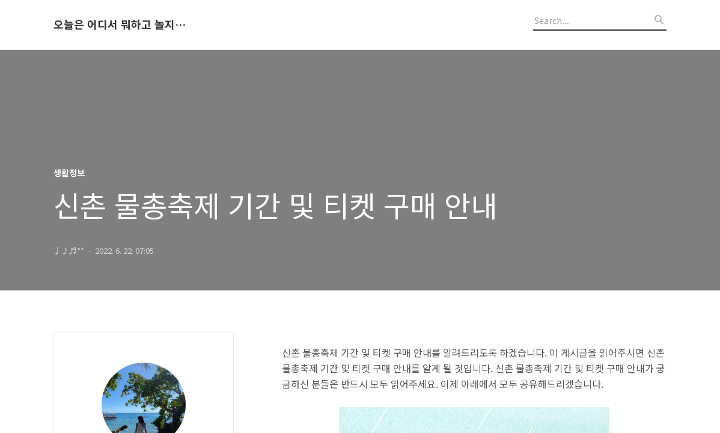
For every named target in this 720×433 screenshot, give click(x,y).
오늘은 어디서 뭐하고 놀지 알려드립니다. (119, 24)
